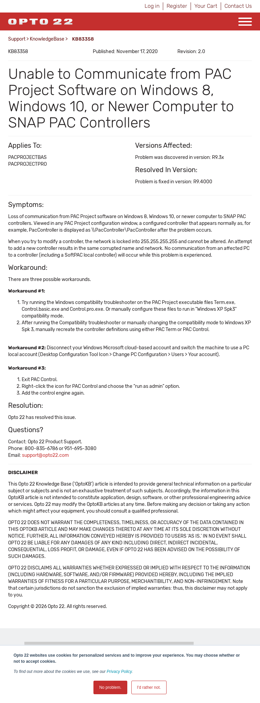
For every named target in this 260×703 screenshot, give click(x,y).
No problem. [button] (110, 687)
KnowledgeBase (47, 39)
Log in (152, 6)
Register (177, 6)
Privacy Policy (119, 671)
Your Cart (205, 6)
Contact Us (238, 6)
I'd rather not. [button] (149, 687)
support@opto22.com (45, 455)
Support (16, 39)
